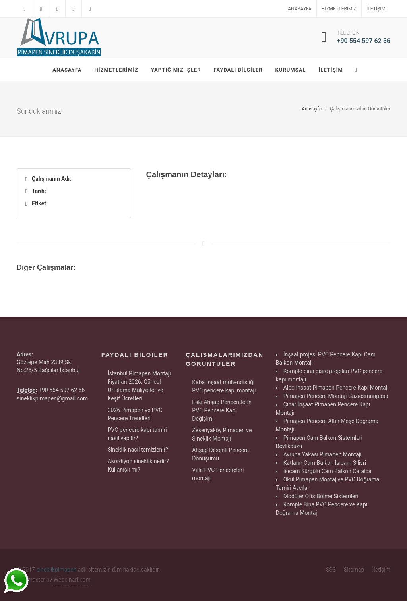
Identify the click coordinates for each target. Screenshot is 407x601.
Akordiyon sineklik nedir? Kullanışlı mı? (138, 465)
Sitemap (354, 569)
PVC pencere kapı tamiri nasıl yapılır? (137, 434)
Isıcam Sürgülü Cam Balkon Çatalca (327, 471)
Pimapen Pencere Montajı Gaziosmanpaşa (335, 396)
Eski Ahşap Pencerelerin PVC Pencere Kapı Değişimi (222, 410)
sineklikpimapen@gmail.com (52, 398)
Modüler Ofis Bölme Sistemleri (321, 496)
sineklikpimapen (56, 569)
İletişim (376, 9)
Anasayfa (299, 9)
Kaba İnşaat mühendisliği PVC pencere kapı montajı (224, 386)
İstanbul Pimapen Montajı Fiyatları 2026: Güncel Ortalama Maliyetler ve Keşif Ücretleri (139, 386)
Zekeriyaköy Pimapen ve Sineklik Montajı (222, 434)
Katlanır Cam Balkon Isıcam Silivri (324, 463)
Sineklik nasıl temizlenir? (138, 449)
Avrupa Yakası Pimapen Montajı (322, 454)
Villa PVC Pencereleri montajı (218, 474)
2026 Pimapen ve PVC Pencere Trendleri (135, 414)
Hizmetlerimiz (339, 9)
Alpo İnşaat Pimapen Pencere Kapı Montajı (336, 388)
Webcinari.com (72, 579)
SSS (331, 569)
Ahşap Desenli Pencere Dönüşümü (220, 454)
